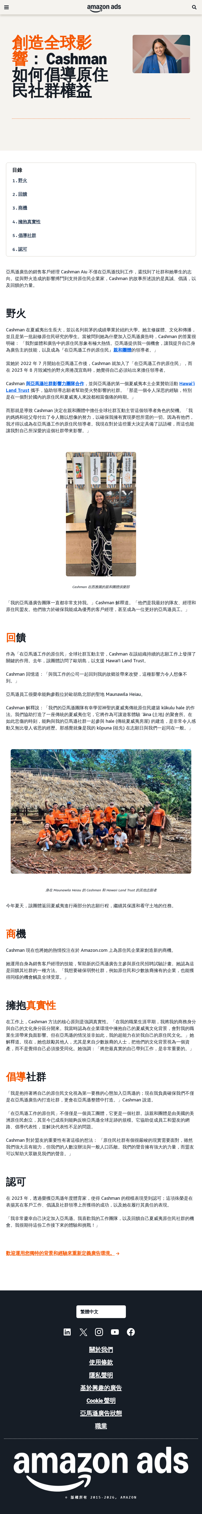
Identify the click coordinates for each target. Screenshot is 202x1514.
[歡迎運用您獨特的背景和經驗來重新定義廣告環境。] (62, 1253)
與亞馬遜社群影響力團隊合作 (55, 383)
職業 (101, 1426)
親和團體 (122, 350)
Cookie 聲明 (101, 1400)
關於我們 (101, 1349)
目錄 (17, 170)
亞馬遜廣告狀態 (101, 1413)
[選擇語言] (101, 1311)
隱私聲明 (101, 1375)
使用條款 (101, 1362)
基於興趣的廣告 (101, 1388)
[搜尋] (194, 7)
